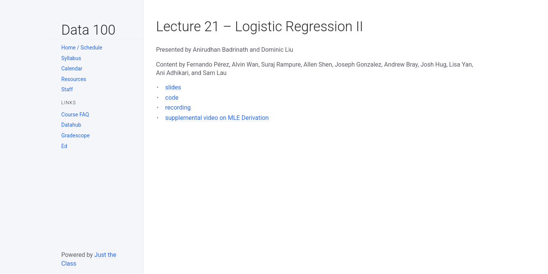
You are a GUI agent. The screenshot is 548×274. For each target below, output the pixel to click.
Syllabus (71, 58)
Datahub (71, 125)
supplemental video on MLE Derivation (217, 117)
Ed (64, 146)
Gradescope (75, 135)
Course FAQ (75, 115)
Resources (73, 79)
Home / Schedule (81, 48)
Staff (67, 89)
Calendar (72, 68)
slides (173, 87)
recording (178, 107)
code (171, 97)
